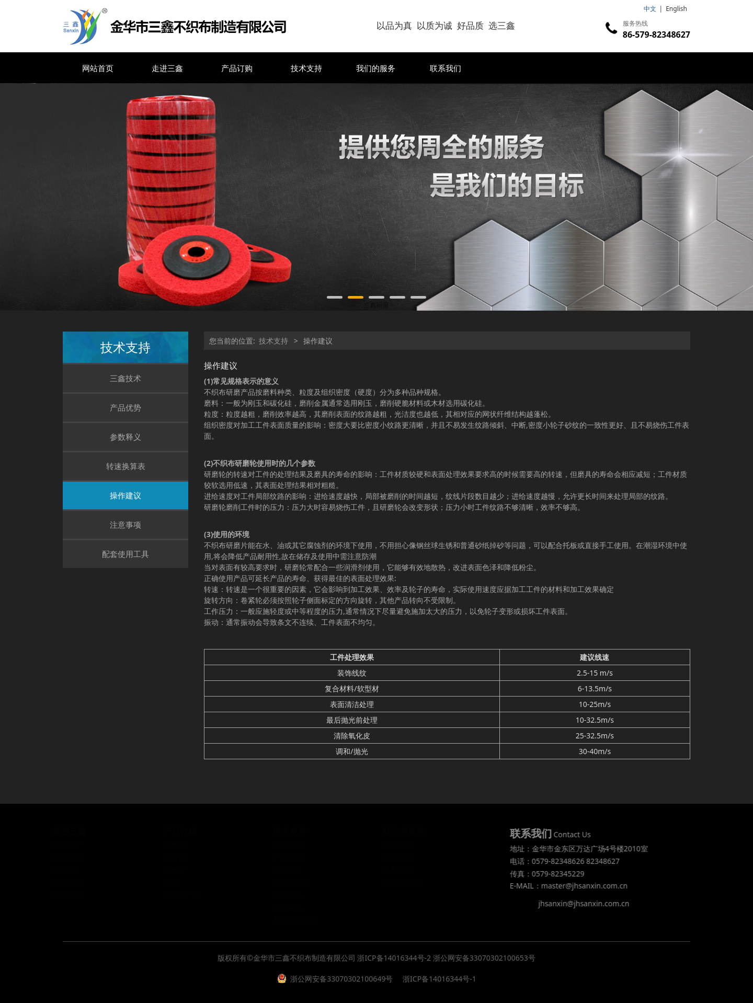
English (676, 8)
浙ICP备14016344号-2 (394, 958)
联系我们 (445, 68)
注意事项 (125, 524)
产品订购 (237, 68)
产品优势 (125, 407)
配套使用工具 (125, 554)
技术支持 (306, 68)
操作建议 (125, 495)
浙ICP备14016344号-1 (438, 979)
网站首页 (97, 68)
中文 (650, 8)
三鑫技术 (125, 378)
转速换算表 (125, 466)
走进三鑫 (167, 68)
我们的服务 (375, 68)
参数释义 (125, 436)
